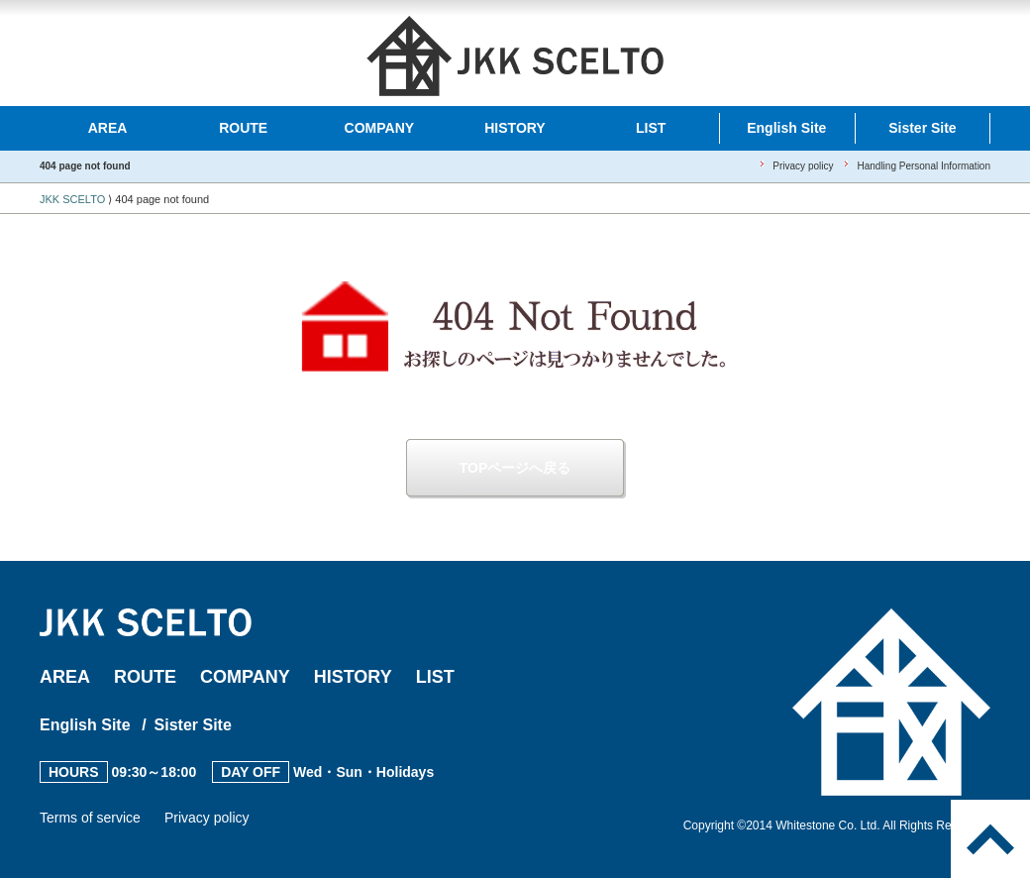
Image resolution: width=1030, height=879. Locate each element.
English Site (786, 128)
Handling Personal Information (923, 166)
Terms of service (90, 817)
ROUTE (243, 128)
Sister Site (922, 128)
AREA (108, 128)
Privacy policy (802, 166)
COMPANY (380, 128)
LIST (651, 128)
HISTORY (514, 128)
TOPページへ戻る (515, 468)
